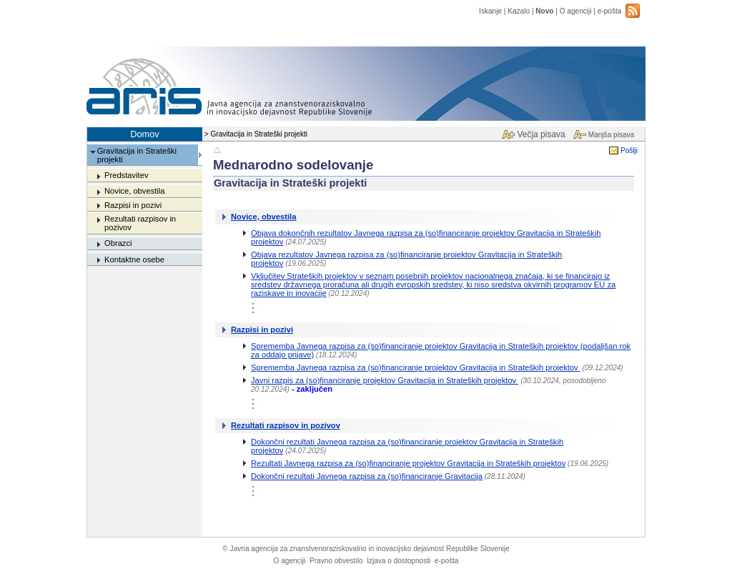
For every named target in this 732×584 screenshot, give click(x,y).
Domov (144, 134)
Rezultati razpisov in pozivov (285, 425)
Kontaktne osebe (134, 259)
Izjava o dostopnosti (398, 561)
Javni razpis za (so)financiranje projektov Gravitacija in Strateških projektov (384, 380)
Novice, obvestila (134, 191)
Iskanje (490, 11)
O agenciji (576, 11)
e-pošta (610, 11)
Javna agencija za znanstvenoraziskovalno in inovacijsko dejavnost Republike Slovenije (365, 549)
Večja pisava (541, 134)
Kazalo (519, 11)
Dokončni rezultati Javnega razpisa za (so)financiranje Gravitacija (367, 476)
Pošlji (629, 150)
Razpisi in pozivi (133, 205)
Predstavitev (126, 175)
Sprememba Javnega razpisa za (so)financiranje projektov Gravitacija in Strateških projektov (415, 367)
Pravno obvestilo (336, 561)
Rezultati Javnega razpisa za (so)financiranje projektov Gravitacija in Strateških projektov (408, 463)
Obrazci (118, 243)
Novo (544, 11)
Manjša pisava (611, 135)
